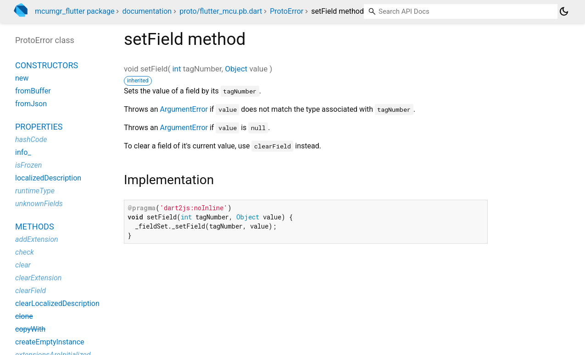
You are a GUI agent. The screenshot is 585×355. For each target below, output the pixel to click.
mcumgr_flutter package (74, 11)
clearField (30, 290)
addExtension (36, 239)
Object (236, 68)
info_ (23, 152)
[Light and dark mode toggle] (564, 11)
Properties (38, 126)
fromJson (31, 103)
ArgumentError (184, 109)
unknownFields (39, 203)
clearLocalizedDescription (57, 303)
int (176, 68)
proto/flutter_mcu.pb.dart (220, 11)
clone (24, 316)
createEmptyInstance (49, 342)
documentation (147, 11)
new (21, 78)
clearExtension (38, 277)
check (24, 252)
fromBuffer (33, 91)
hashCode (31, 139)
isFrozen (28, 165)
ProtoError (286, 11)
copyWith (30, 329)
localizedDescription (48, 178)
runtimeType (35, 190)
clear (23, 265)
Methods (34, 226)
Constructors (46, 65)
